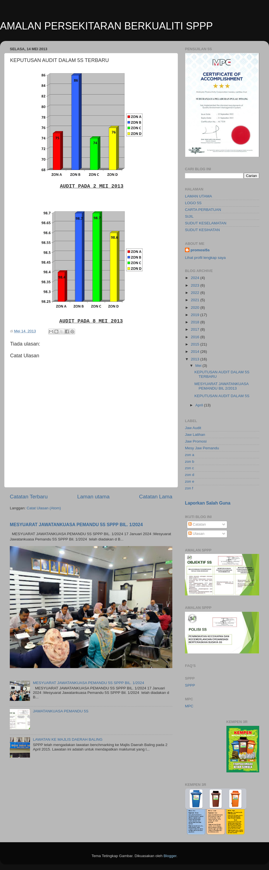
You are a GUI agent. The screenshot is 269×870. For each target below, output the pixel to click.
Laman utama (93, 497)
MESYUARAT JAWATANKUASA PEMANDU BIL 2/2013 (221, 386)
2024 (195, 278)
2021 (195, 300)
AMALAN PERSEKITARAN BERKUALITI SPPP (106, 26)
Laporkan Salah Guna (207, 503)
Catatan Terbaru (29, 497)
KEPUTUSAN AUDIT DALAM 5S (221, 396)
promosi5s (200, 250)
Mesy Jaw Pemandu (202, 448)
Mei (199, 365)
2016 (195, 337)
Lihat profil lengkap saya (205, 258)
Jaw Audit (193, 428)
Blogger (170, 856)
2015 (195, 344)
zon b (189, 461)
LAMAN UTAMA (198, 196)
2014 (195, 351)
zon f (189, 488)
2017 (195, 329)
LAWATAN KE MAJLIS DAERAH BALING (67, 739)
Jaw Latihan (195, 434)
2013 (195, 359)
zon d (189, 475)
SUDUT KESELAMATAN (205, 223)
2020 (195, 307)
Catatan (197, 524)
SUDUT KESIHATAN (202, 230)
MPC (189, 706)
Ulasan (196, 533)
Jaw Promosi (196, 441)
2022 (195, 293)
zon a (189, 455)
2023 (195, 285)
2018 (195, 322)
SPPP (190, 685)
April (199, 405)
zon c (189, 468)
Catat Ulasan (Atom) (44, 508)
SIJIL (189, 216)
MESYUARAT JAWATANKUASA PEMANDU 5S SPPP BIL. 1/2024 (76, 524)
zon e (189, 481)
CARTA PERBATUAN (203, 210)
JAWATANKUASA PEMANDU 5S (60, 711)
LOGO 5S (193, 203)
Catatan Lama (155, 497)
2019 (195, 315)
